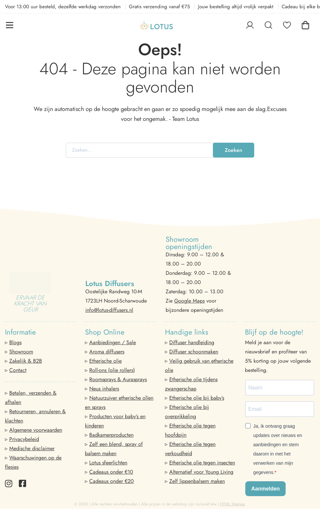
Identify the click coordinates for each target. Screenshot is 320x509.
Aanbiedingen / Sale (112, 342)
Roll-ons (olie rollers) (112, 370)
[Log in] (250, 25)
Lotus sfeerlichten (108, 462)
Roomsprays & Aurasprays (118, 379)
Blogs (15, 342)
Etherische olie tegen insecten (202, 462)
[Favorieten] (287, 25)
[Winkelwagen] (305, 25)
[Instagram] (8, 483)
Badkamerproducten (111, 435)
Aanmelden (265, 488)
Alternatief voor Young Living (201, 472)
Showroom (21, 351)
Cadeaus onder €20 (111, 481)
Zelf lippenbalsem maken (197, 481)
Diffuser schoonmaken (193, 351)
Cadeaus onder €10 (111, 472)
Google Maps (189, 301)
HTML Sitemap (232, 504)
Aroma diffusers (106, 351)
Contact (17, 370)
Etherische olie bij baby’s (196, 398)
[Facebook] (22, 483)
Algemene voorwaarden (35, 430)
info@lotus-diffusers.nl (109, 310)
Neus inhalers (104, 388)
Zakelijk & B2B (25, 361)
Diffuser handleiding (191, 342)
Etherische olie (105, 361)
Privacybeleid (24, 439)
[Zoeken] (268, 25)
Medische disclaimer (32, 448)
